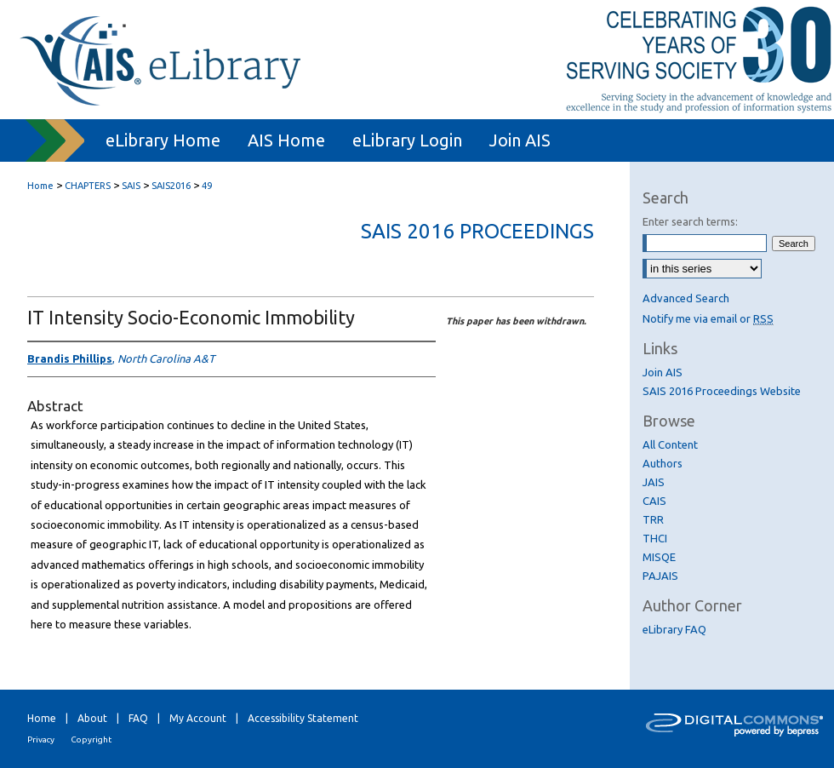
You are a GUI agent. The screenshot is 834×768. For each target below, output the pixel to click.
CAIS (654, 501)
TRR (653, 519)
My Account (197, 718)
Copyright (91, 739)
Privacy (40, 739)
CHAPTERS (88, 186)
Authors (663, 463)
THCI (655, 538)
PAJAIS (660, 576)
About (92, 718)
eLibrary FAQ (674, 629)
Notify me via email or (708, 318)
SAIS (131, 186)
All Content (670, 444)
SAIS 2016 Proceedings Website (722, 391)
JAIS (654, 482)
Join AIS (663, 372)
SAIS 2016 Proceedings (477, 231)
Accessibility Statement (303, 718)
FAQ (138, 718)
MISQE (659, 557)
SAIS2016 (171, 186)
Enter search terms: (690, 221)
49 (207, 186)
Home (40, 186)
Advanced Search (686, 298)
